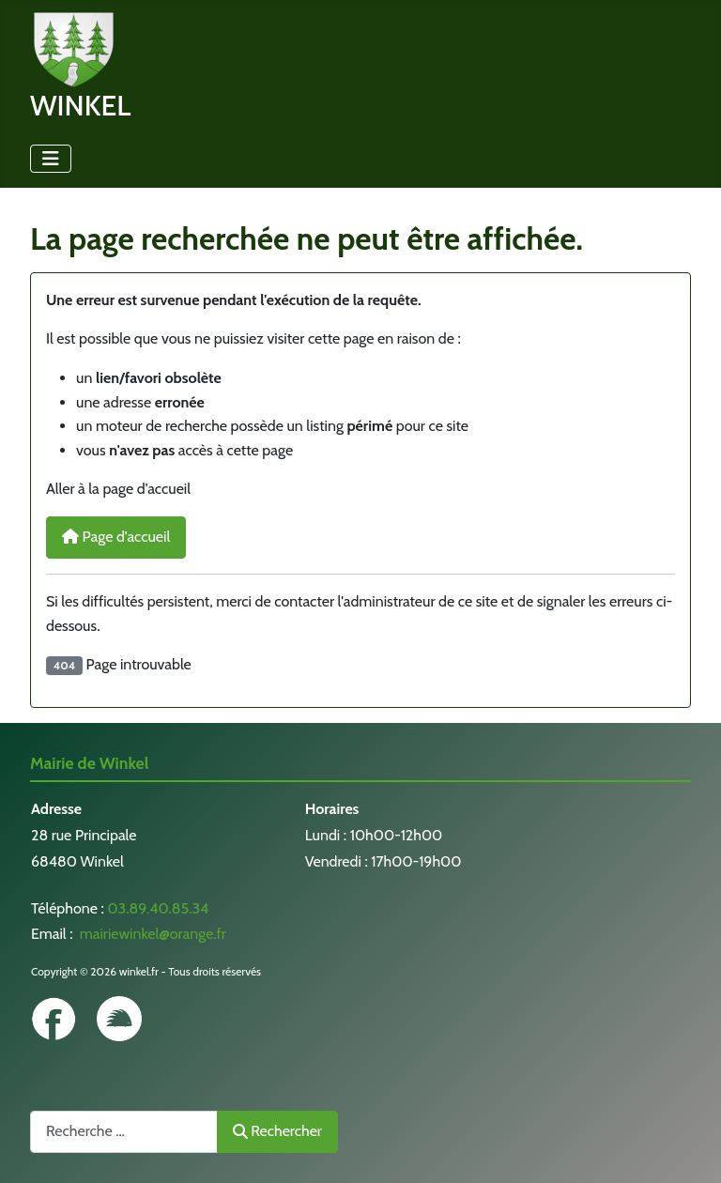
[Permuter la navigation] (50, 159)
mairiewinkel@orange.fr (151, 934)
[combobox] (124, 1132)
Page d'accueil (116, 536)
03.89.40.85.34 (157, 908)
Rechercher (277, 1131)
